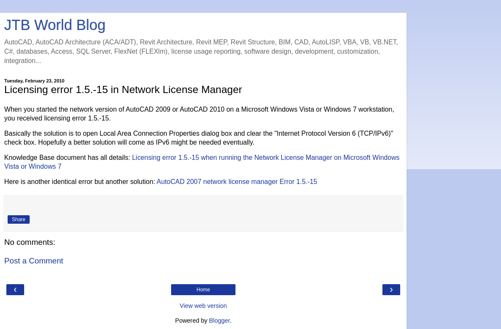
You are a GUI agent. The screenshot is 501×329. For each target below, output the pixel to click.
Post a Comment (33, 260)
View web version (203, 305)
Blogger (219, 320)
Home (203, 290)
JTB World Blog (54, 25)
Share (18, 219)
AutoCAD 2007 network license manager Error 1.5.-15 (237, 181)
